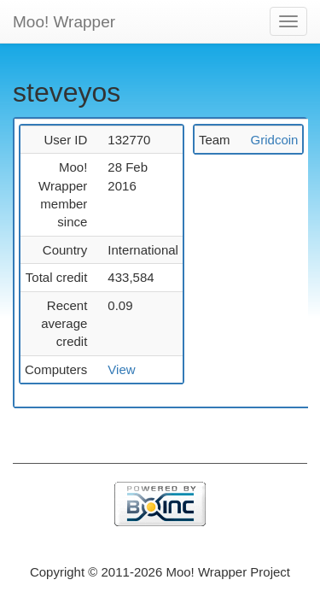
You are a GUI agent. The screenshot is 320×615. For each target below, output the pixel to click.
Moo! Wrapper (64, 22)
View (121, 369)
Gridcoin (275, 139)
